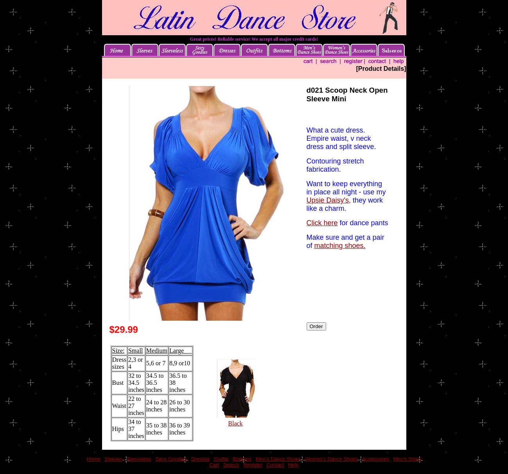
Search (231, 465)
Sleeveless (139, 459)
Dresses (200, 459)
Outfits (221, 459)
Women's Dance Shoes (331, 459)
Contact (275, 465)
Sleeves (113, 459)
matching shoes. (340, 246)
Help (293, 465)
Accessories (375, 459)
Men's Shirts (407, 459)
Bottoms (242, 459)
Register (252, 465)
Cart (214, 465)
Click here (322, 223)
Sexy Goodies (171, 459)
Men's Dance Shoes (278, 459)
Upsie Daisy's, (329, 200)
